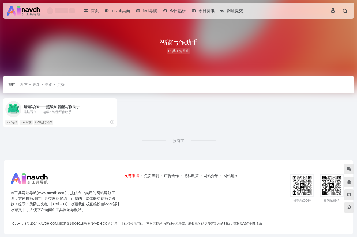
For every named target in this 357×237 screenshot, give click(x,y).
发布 (24, 84)
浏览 (48, 84)
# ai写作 (11, 122)
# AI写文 (26, 122)
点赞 (61, 84)
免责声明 (151, 176)
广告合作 (171, 176)
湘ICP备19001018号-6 (74, 223)
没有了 (178, 141)
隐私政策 (191, 176)
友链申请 (131, 176)
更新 (36, 84)
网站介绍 (211, 176)
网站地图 (230, 176)
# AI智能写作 (43, 122)
